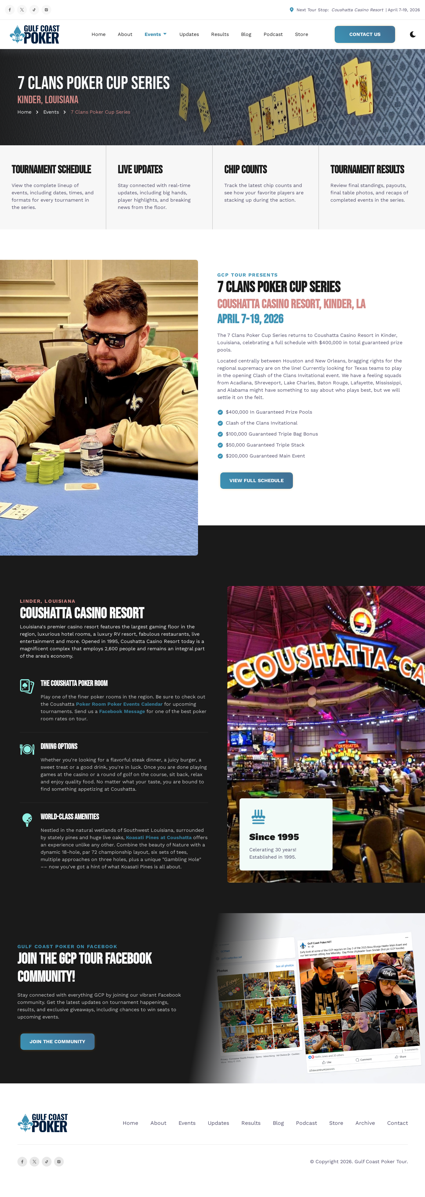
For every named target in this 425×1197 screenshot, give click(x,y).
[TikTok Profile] (34, 10)
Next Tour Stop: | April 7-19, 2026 (354, 10)
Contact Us (364, 34)
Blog (246, 34)
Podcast (273, 34)
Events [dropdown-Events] (156, 34)
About (125, 34)
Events (51, 112)
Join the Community (57, 1041)
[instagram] (47, 1162)
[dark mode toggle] (412, 34)
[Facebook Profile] (10, 10)
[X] (34, 1162)
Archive (365, 1123)
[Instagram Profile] (46, 10)
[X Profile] (22, 10)
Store (301, 34)
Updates (189, 34)
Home (99, 34)
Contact (397, 1123)
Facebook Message (122, 711)
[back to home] (35, 34)
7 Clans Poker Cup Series (100, 112)
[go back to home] (43, 1123)
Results (220, 34)
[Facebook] (22, 1162)
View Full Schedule (256, 480)
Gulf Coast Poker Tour (381, 1161)
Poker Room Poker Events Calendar (119, 704)
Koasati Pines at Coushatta (159, 837)
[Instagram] (59, 1162)
